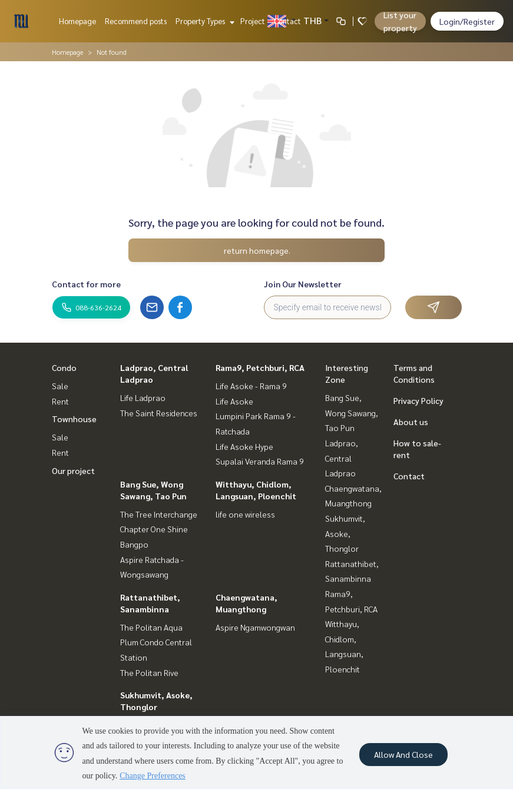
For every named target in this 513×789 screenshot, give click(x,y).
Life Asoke (234, 401)
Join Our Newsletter (303, 284)
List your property (400, 21)
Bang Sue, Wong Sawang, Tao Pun (351, 412)
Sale (60, 385)
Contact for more (86, 284)
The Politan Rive (149, 672)
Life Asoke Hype (244, 446)
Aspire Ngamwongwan (255, 627)
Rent (60, 401)
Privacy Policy (418, 400)
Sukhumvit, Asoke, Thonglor (345, 533)
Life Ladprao (143, 397)
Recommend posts (136, 21)
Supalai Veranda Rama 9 (260, 461)
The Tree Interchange (158, 514)
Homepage (77, 21)
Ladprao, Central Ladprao (341, 457)
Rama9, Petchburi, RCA (260, 367)
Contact (287, 21)
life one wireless (245, 514)
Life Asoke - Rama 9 (251, 385)
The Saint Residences (158, 412)
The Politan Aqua (151, 627)
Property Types (203, 21)
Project (252, 21)
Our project (73, 470)
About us (410, 421)
